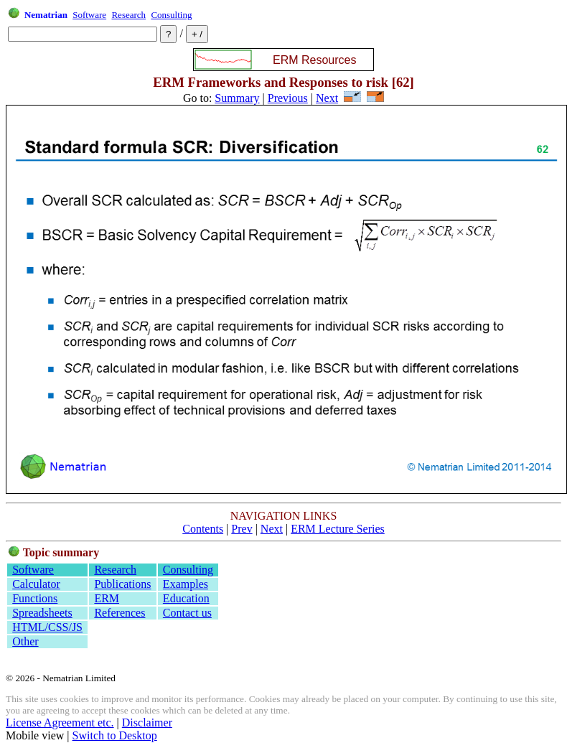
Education (186, 598)
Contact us (187, 613)
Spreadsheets (42, 613)
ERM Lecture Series (338, 529)
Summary (237, 98)
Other (25, 641)
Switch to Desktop (114, 735)
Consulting (171, 14)
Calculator (36, 584)
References (119, 613)
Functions (34, 598)
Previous (288, 98)
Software (89, 14)
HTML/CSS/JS (47, 627)
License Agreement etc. (60, 722)
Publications (122, 584)
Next (327, 98)
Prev (241, 529)
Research (128, 14)
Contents (202, 529)
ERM (106, 598)
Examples (185, 584)
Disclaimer (147, 722)
